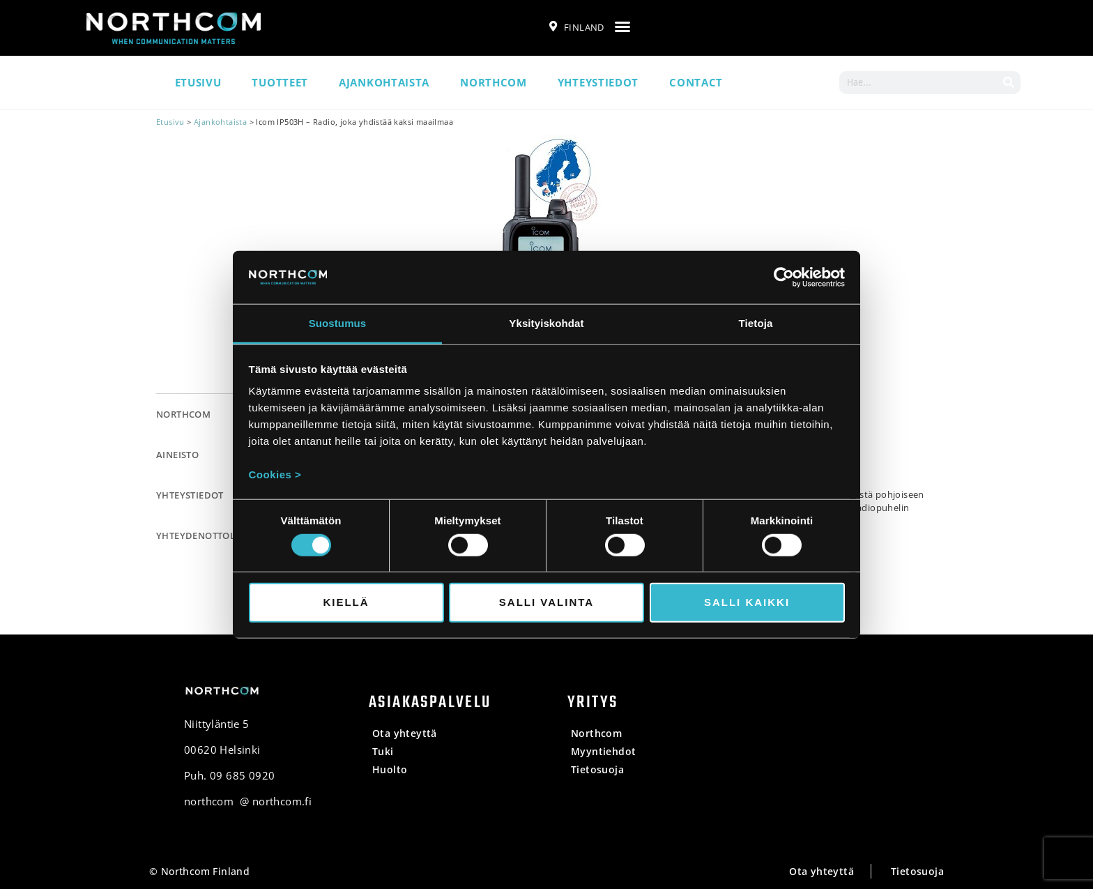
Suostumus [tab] (338, 323)
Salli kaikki (747, 602)
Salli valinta (546, 602)
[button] (622, 26)
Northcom (493, 82)
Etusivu (198, 82)
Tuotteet (280, 82)
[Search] (1009, 82)
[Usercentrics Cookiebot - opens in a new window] (784, 277)
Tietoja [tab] (756, 323)
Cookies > (275, 474)
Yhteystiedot (598, 82)
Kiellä (346, 602)
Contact (696, 82)
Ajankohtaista (384, 82)
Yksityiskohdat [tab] (546, 323)
